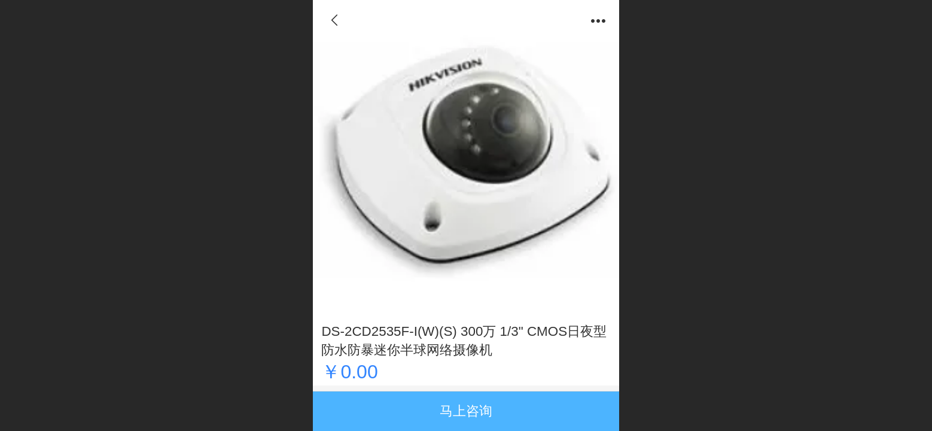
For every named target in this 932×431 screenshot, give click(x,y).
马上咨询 (466, 410)
